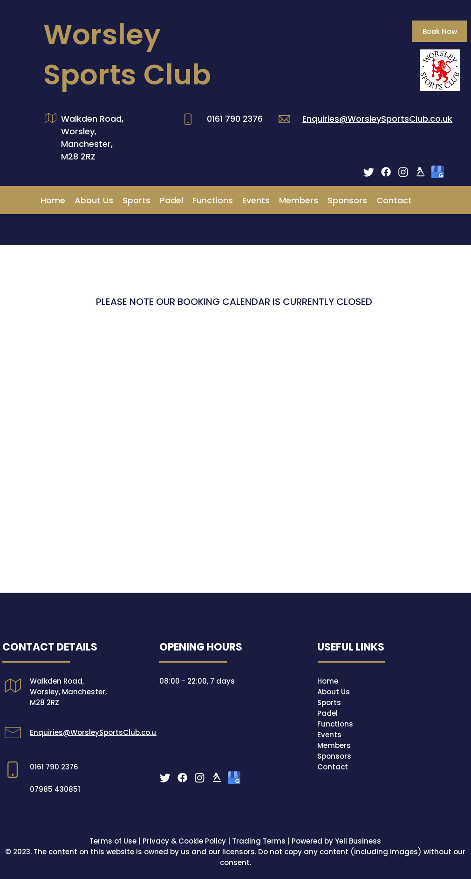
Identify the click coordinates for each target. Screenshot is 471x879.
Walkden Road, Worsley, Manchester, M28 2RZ (68, 691)
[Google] (437, 172)
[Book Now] (439, 31)
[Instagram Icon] (403, 172)
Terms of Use (113, 841)
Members (334, 745)
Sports (329, 702)
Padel (327, 713)
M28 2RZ (78, 156)
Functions (335, 724)
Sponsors (334, 756)
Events (329, 735)
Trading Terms (259, 841)
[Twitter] (368, 172)
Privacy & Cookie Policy (184, 841)
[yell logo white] (420, 172)
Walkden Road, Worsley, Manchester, (92, 131)
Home (327, 681)
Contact (332, 767)
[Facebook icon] (386, 172)
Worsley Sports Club (127, 54)
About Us (333, 692)
